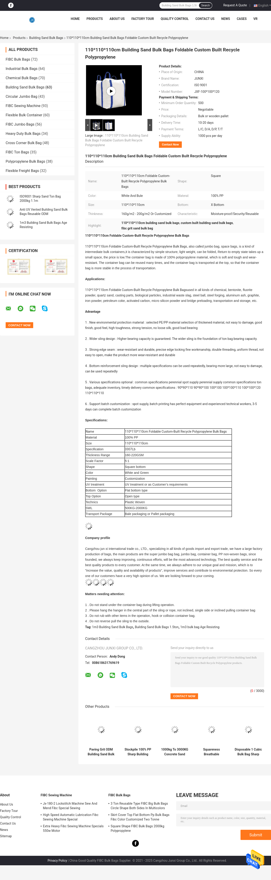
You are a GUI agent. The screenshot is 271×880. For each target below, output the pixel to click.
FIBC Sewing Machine (23, 106)
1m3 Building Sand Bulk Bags (112, 627)
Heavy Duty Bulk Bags (23, 133)
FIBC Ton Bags (17, 152)
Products (94, 19)
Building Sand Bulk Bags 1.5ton (157, 627)
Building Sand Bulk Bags (46, 38)
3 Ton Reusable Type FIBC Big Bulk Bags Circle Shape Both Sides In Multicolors (139, 806)
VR (255, 19)
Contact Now (170, 144)
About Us (117, 19)
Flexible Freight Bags (22, 171)
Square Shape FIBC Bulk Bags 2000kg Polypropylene (137, 828)
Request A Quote (235, 5)
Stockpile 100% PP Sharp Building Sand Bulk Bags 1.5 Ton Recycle (137, 752)
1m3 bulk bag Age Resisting (199, 627)
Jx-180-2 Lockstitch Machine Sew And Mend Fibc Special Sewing (70, 806)
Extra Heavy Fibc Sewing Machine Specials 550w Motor (73, 828)
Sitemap (6, 836)
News (225, 19)
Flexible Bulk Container (24, 115)
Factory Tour (142, 19)
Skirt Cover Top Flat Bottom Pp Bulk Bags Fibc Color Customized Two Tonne (140, 817)
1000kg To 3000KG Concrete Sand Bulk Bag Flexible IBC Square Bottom (174, 752)
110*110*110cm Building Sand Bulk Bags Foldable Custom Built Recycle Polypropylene (116, 140)
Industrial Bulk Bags (21, 69)
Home (75, 19)
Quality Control (175, 19)
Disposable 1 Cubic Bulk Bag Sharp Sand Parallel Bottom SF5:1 (248, 752)
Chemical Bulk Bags (21, 78)
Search (205, 5)
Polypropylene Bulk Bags (25, 161)
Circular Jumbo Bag (21, 96)
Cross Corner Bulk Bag (24, 143)
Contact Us (204, 19)
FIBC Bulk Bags (18, 59)
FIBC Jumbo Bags (20, 124)
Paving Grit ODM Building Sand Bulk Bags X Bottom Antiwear (101, 752)
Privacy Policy (57, 860)
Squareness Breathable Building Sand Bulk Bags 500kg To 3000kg (211, 752)
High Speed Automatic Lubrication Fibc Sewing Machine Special (70, 817)
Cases (242, 19)
